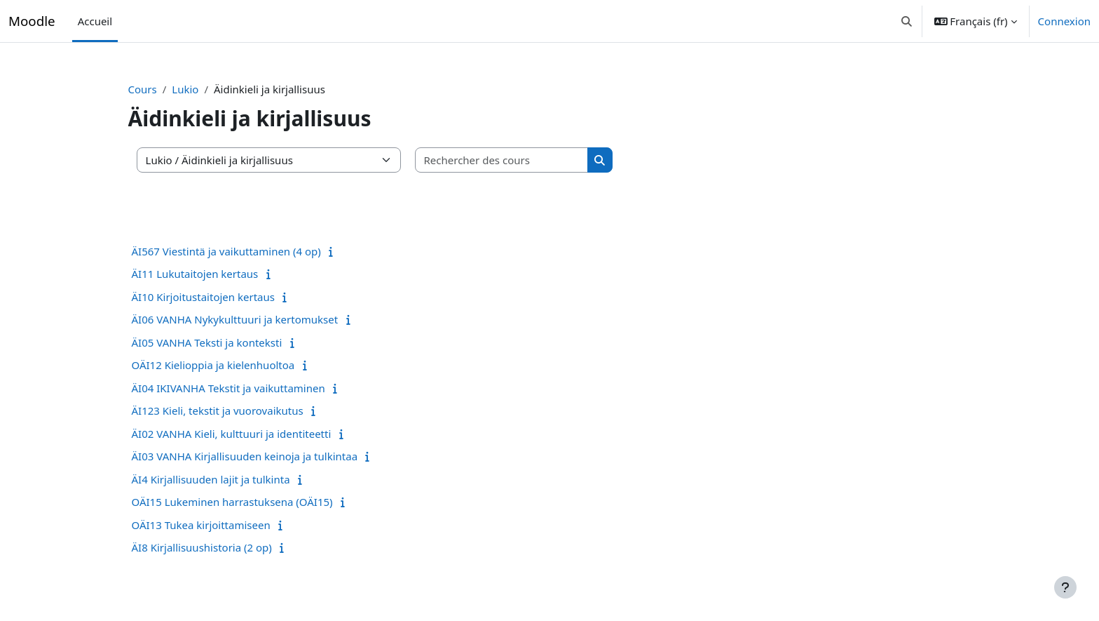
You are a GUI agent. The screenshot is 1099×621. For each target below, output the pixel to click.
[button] (906, 21)
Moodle (31, 20)
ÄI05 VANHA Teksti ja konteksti (231, 342)
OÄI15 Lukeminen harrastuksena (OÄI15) (256, 502)
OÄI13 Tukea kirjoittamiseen (225, 525)
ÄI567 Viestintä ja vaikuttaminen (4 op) (251, 251)
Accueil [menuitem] (95, 21)
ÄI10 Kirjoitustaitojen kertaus (227, 297)
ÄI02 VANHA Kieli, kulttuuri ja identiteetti (256, 434)
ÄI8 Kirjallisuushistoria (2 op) (226, 547)
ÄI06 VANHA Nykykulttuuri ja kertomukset (259, 319)
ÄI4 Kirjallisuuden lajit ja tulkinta (235, 479)
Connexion (1064, 21)
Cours (167, 89)
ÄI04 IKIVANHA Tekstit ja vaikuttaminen (253, 388)
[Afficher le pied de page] (1065, 587)
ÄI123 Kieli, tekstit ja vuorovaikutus (242, 410)
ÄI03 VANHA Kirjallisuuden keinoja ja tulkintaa (269, 456)
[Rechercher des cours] (526, 160)
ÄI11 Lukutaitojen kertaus (219, 274)
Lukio (210, 89)
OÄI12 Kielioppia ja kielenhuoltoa (238, 365)
